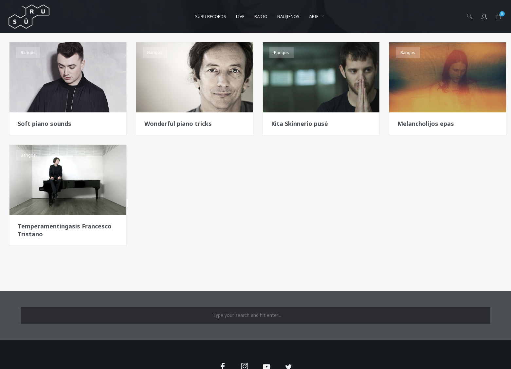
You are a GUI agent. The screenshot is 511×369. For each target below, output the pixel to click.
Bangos (28, 52)
